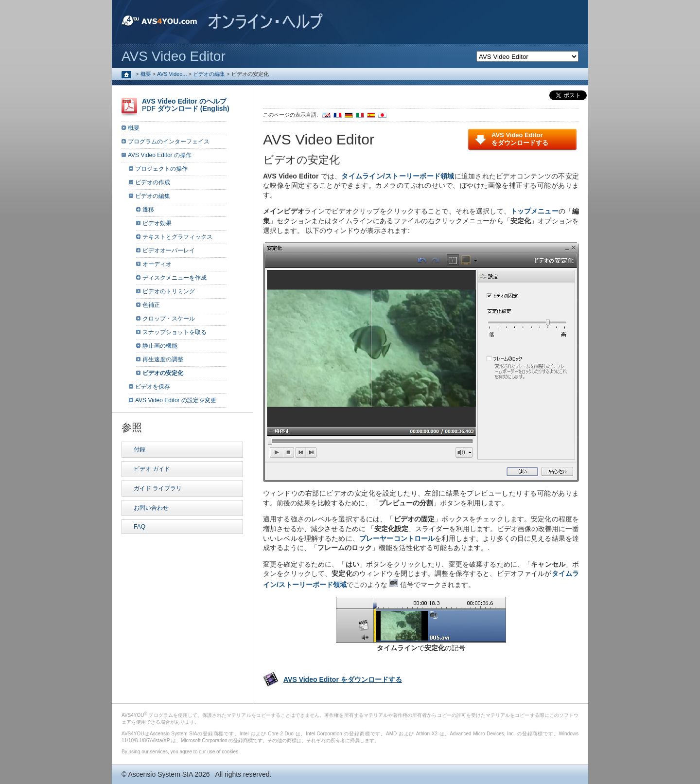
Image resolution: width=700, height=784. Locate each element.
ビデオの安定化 (162, 373)
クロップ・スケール (168, 318)
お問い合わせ (151, 507)
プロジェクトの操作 (161, 168)
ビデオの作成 (152, 182)
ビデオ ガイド (152, 468)
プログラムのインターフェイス (169, 141)
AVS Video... (172, 74)
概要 (145, 74)
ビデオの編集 (209, 74)
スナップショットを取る (174, 332)
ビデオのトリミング (168, 291)
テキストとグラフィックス (177, 236)
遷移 (148, 209)
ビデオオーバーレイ (168, 250)
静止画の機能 (159, 345)
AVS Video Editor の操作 (160, 155)
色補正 (151, 305)
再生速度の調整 (162, 359)
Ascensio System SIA (160, 774)
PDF (185, 104)
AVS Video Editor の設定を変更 (175, 400)
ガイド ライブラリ (158, 488)
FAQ (139, 526)
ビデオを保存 (152, 386)
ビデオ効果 (157, 223)
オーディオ (157, 264)
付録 (139, 449)
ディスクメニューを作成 (174, 277)
